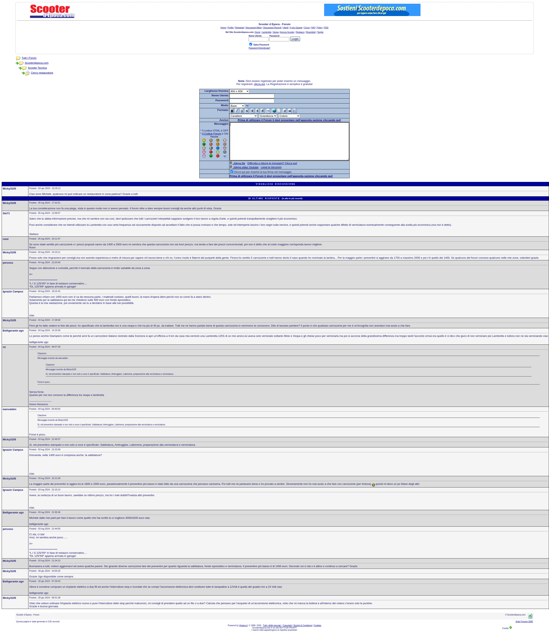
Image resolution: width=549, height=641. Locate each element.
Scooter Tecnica (37, 67)
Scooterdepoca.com (37, 62)
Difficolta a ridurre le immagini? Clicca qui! (265, 170)
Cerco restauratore (42, 72)
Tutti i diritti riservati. (272, 633)
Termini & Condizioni (302, 633)
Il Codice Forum (204, 133)
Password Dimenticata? (259, 48)
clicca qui (259, 84)
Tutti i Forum (29, 57)
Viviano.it (243, 633)
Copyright (287, 633)
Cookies (317, 633)
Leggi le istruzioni (263, 174)
